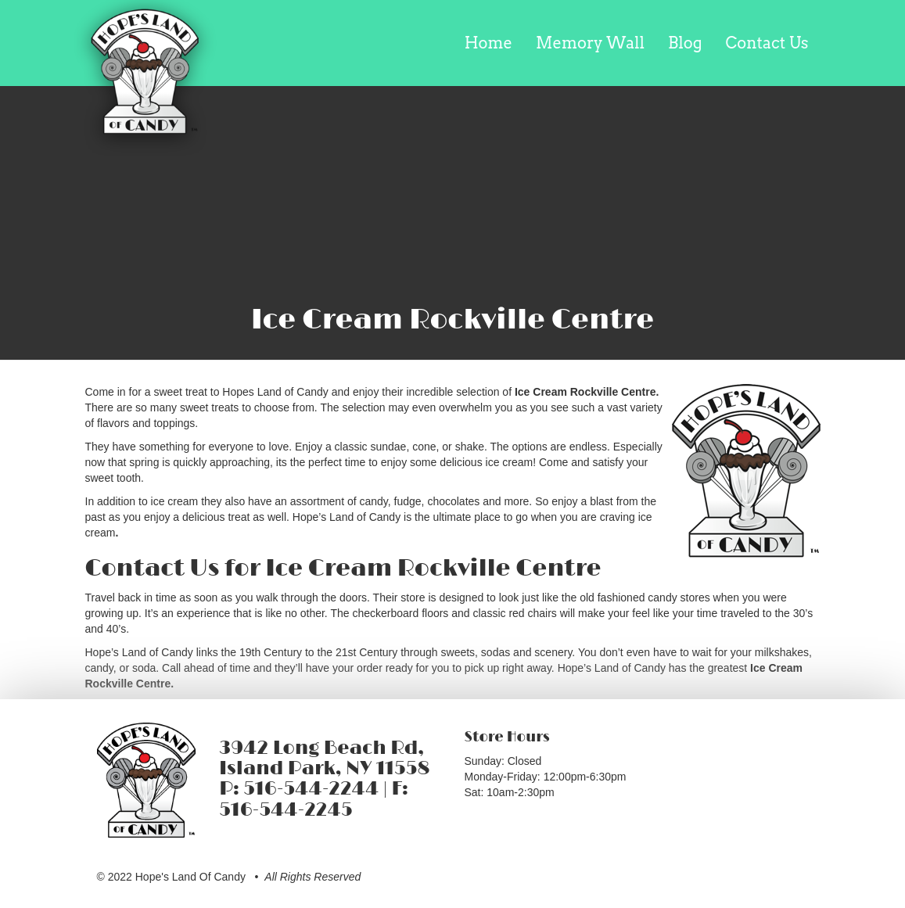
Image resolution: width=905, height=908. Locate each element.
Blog (685, 43)
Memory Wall (590, 43)
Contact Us (767, 43)
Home (488, 43)
